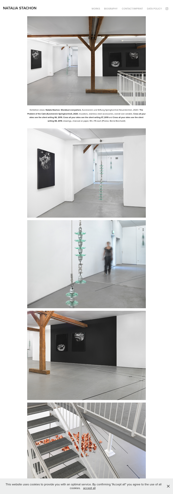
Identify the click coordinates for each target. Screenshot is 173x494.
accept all (89, 488)
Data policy (154, 8)
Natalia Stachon (19, 8)
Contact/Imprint (132, 8)
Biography (111, 8)
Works (96, 8)
